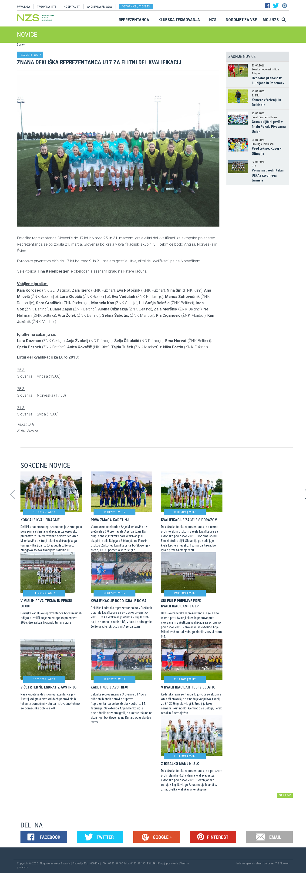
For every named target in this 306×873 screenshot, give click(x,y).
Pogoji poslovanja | (169, 863)
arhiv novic (285, 795)
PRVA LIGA (23, 6)
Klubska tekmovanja (179, 19)
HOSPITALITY (72, 6)
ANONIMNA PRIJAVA (99, 6)
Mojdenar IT (270, 863)
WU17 (37, 54)
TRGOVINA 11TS (47, 6)
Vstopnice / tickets (136, 6)
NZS (212, 19)
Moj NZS (271, 19)
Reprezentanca (134, 19)
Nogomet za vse (241, 19)
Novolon (284, 863)
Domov (21, 44)
